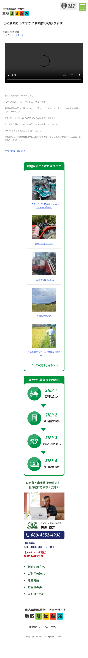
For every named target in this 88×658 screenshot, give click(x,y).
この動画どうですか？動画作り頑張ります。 (44, 354)
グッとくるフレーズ (44, 243)
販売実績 (33, 580)
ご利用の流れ (36, 573)
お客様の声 (35, 587)
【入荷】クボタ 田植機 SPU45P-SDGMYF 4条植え (44, 206)
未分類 (20, 35)
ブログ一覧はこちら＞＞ (44, 365)
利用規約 (33, 626)
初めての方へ (36, 567)
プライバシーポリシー (49, 626)
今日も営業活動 (44, 315)
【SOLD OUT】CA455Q (44, 279)
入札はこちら (36, 594)
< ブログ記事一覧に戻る (14, 151)
